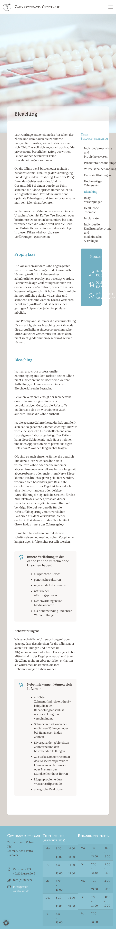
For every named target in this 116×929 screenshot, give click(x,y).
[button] (6, 923)
